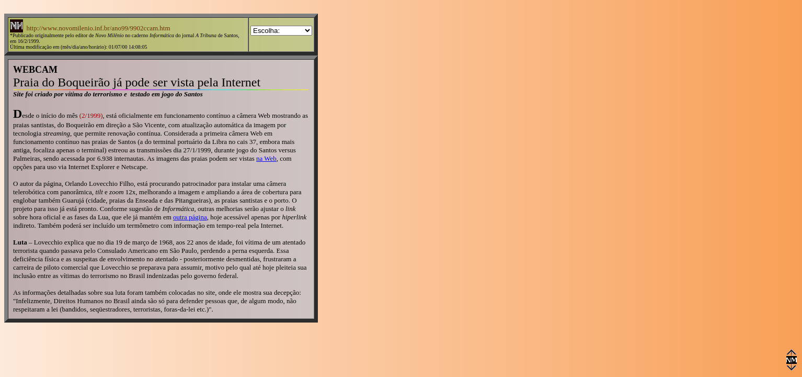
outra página (190, 217)
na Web (266, 158)
